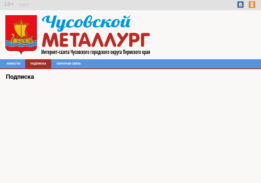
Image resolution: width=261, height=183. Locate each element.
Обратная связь (69, 63)
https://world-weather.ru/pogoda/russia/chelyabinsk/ (221, 45)
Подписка (38, 63)
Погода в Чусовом (221, 40)
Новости (13, 63)
